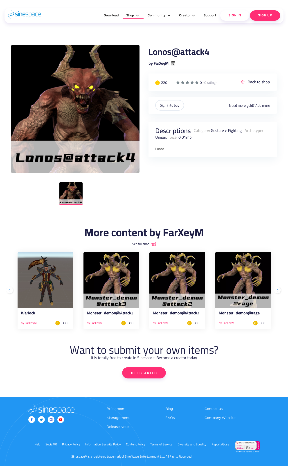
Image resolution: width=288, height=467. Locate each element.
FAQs (170, 418)
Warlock (28, 314)
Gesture (217, 130)
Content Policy (135, 445)
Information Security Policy (103, 445)
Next (277, 290)
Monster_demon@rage (240, 314)
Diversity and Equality (192, 445)
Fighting (235, 130)
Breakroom (116, 409)
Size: (174, 137)
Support (210, 15)
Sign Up (265, 15)
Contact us (214, 409)
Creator (187, 15)
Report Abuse (220, 445)
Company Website (220, 418)
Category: (202, 130)
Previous (10, 290)
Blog (169, 409)
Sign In (234, 15)
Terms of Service (161, 445)
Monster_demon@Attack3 (111, 314)
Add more (262, 105)
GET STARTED (144, 373)
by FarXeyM (158, 63)
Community (160, 15)
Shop (133, 15)
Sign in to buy (170, 105)
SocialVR (51, 445)
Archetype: (254, 130)
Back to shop (259, 82)
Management (118, 418)
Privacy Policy (71, 445)
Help (37, 445)
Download (111, 15)
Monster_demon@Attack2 (177, 314)
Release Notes (118, 427)
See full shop (140, 244)
